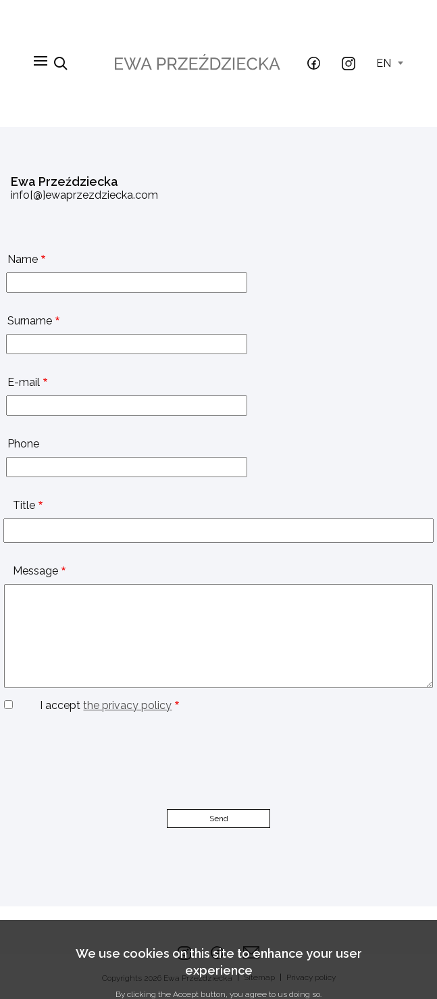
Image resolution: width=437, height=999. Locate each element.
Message (35, 570)
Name (22, 259)
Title (24, 505)
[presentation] (102, 738)
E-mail (23, 382)
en (389, 63)
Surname (29, 320)
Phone (23, 443)
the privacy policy (127, 705)
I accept (106, 705)
